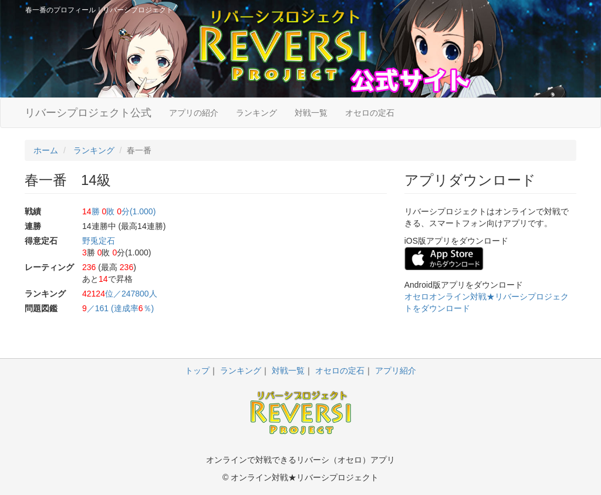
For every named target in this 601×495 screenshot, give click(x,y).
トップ (197, 370)
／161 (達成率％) (118, 308)
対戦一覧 (311, 112)
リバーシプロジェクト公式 (88, 113)
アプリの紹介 (193, 112)
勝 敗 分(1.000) (119, 211)
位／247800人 (119, 293)
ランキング (256, 112)
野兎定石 (98, 240)
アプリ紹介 (395, 370)
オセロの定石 (369, 112)
